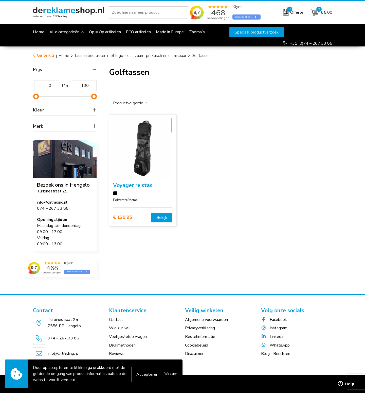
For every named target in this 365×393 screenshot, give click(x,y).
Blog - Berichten (275, 353)
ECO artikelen (138, 32)
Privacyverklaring (200, 328)
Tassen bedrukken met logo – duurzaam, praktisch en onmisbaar (130, 55)
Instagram (274, 328)
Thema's (197, 32)
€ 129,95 (122, 216)
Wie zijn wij (119, 328)
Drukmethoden (122, 345)
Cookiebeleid (196, 345)
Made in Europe (170, 32)
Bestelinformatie (200, 336)
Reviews (116, 353)
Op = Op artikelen (105, 32)
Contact (116, 319)
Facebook (274, 319)
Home (64, 55)
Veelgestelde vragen (128, 336)
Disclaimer (194, 353)
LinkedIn (272, 336)
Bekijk (161, 216)
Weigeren (170, 374)
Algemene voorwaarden (206, 319)
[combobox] (149, 12)
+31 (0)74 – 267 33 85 (311, 43)
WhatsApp (275, 345)
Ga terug (45, 55)
